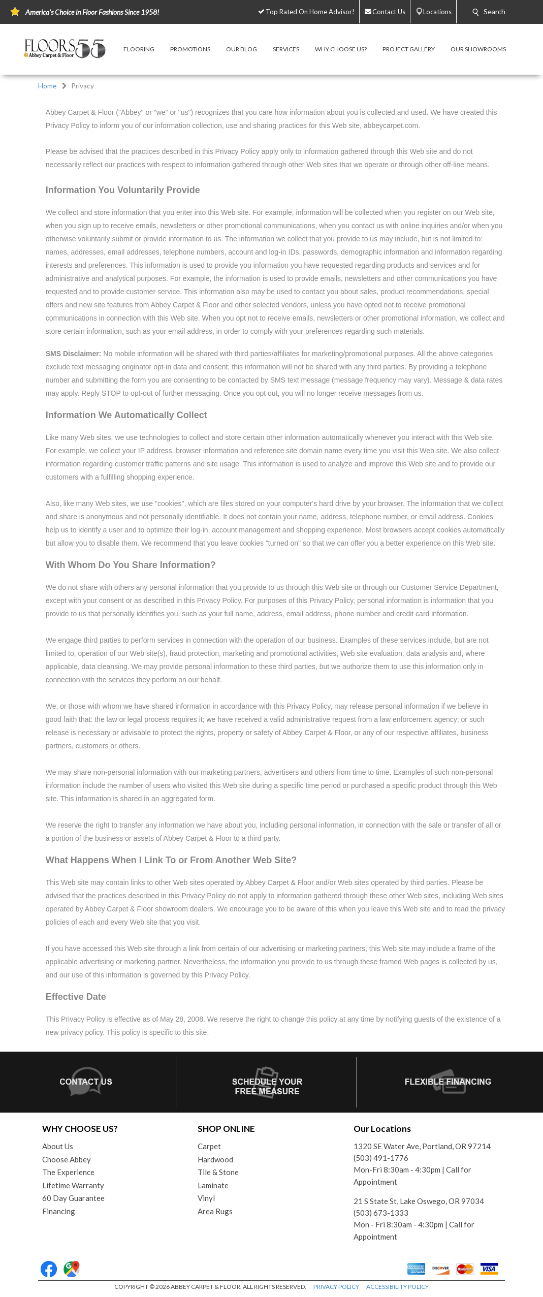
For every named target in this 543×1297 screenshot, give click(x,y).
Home (47, 86)
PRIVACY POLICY (336, 1286)
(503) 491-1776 (381, 1157)
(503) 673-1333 (381, 1212)
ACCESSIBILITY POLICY (397, 1286)
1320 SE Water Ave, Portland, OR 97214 (422, 1146)
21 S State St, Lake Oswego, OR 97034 (419, 1201)
